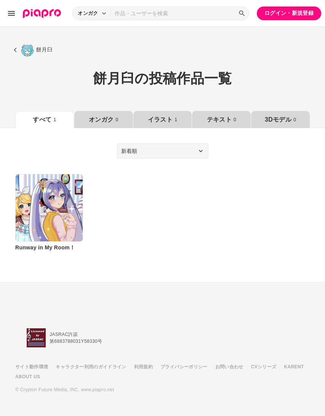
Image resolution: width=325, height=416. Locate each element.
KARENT (294, 366)
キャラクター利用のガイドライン (91, 366)
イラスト (162, 119)
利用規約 (143, 366)
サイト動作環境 (31, 366)
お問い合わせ (229, 366)
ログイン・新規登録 (289, 13)
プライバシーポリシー (184, 366)
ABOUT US (27, 376)
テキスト (221, 119)
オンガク (103, 119)
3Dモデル (280, 119)
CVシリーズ (264, 366)
